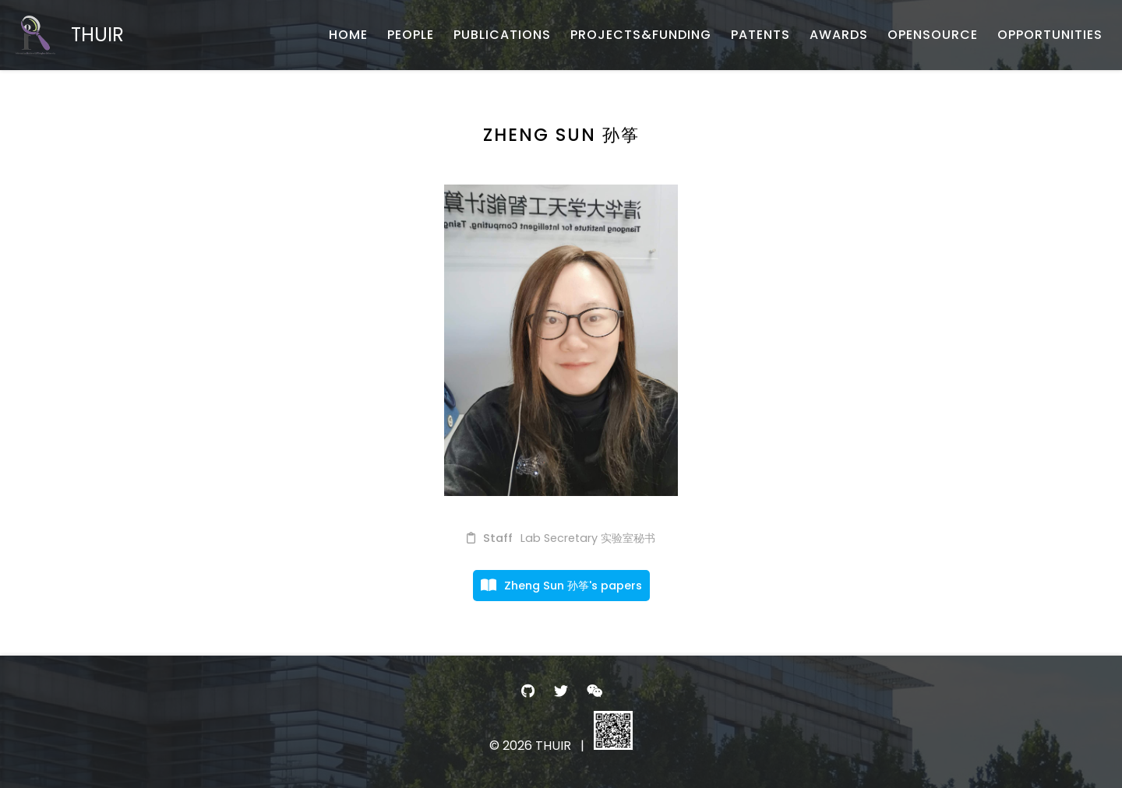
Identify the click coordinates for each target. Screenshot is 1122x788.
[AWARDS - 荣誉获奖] (839, 35)
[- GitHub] (528, 691)
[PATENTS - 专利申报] (760, 35)
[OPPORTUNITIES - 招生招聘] (1049, 35)
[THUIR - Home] (70, 35)
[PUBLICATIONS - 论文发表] (502, 35)
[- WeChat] (594, 691)
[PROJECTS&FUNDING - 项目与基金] (640, 35)
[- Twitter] (561, 691)
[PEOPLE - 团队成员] (410, 35)
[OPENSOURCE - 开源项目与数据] (933, 35)
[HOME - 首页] (348, 35)
